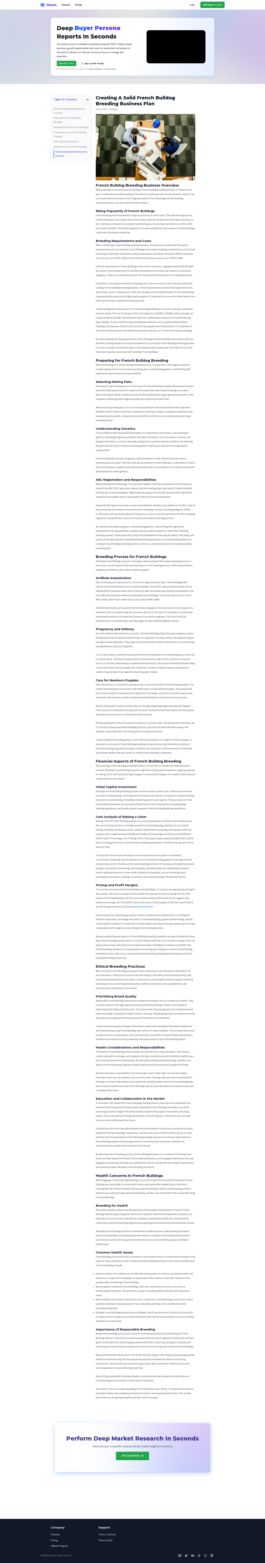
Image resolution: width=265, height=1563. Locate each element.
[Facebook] (179, 1555)
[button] (87, 99)
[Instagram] (205, 1555)
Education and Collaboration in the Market (71, 227)
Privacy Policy (105, 1540)
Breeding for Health (64, 240)
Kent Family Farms (143, 906)
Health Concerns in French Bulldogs (70, 235)
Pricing (78, 4)
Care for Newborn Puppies (67, 173)
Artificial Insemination (65, 163)
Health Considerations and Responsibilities (67, 218)
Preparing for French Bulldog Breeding (67, 130)
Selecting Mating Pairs (65, 137)
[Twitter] (186, 1555)
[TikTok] (198, 1555)
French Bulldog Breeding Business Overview (69, 110)
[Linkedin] (211, 1555)
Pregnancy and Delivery (65, 168)
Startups (113, 109)
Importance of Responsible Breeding (67, 253)
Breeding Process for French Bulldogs (71, 158)
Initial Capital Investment (67, 189)
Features (66, 4)
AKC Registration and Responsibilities (65, 150)
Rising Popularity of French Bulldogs (72, 117)
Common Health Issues (66, 245)
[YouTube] (192, 1555)
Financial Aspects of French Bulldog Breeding (70, 182)
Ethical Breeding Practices (66, 205)
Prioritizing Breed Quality (67, 210)
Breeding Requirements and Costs (70, 123)
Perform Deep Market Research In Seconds (71, 263)
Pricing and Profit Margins (67, 199)
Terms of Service (95, 69)
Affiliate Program (59, 1545)
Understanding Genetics (66, 142)
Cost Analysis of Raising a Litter (69, 194)
